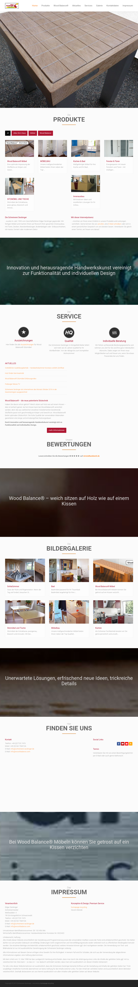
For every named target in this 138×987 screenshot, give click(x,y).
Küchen (98, 628)
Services (88, 5)
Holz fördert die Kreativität (14, 373)
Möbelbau (55, 628)
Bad (53, 586)
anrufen (101, 224)
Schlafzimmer (13, 586)
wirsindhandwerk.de (91, 456)
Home (35, 5)
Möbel (32, 133)
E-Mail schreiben (114, 224)
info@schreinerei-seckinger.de (22, 749)
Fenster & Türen (113, 161)
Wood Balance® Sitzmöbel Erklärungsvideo (20, 379)
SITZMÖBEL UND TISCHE (18, 199)
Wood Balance (45, 133)
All (8, 133)
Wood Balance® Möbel (17, 161)
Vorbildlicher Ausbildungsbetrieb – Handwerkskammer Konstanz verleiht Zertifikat (34, 368)
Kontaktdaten (112, 5)
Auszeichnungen (27, 345)
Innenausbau (78, 196)
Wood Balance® (61, 5)
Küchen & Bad (79, 161)
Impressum (128, 5)
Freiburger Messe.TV (12, 384)
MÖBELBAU (45, 161)
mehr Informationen (57, 430)
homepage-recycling (79, 907)
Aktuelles (76, 5)
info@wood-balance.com (20, 752)
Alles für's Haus (19, 133)
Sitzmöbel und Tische (16, 628)
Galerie (99, 5)
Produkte (45, 5)
